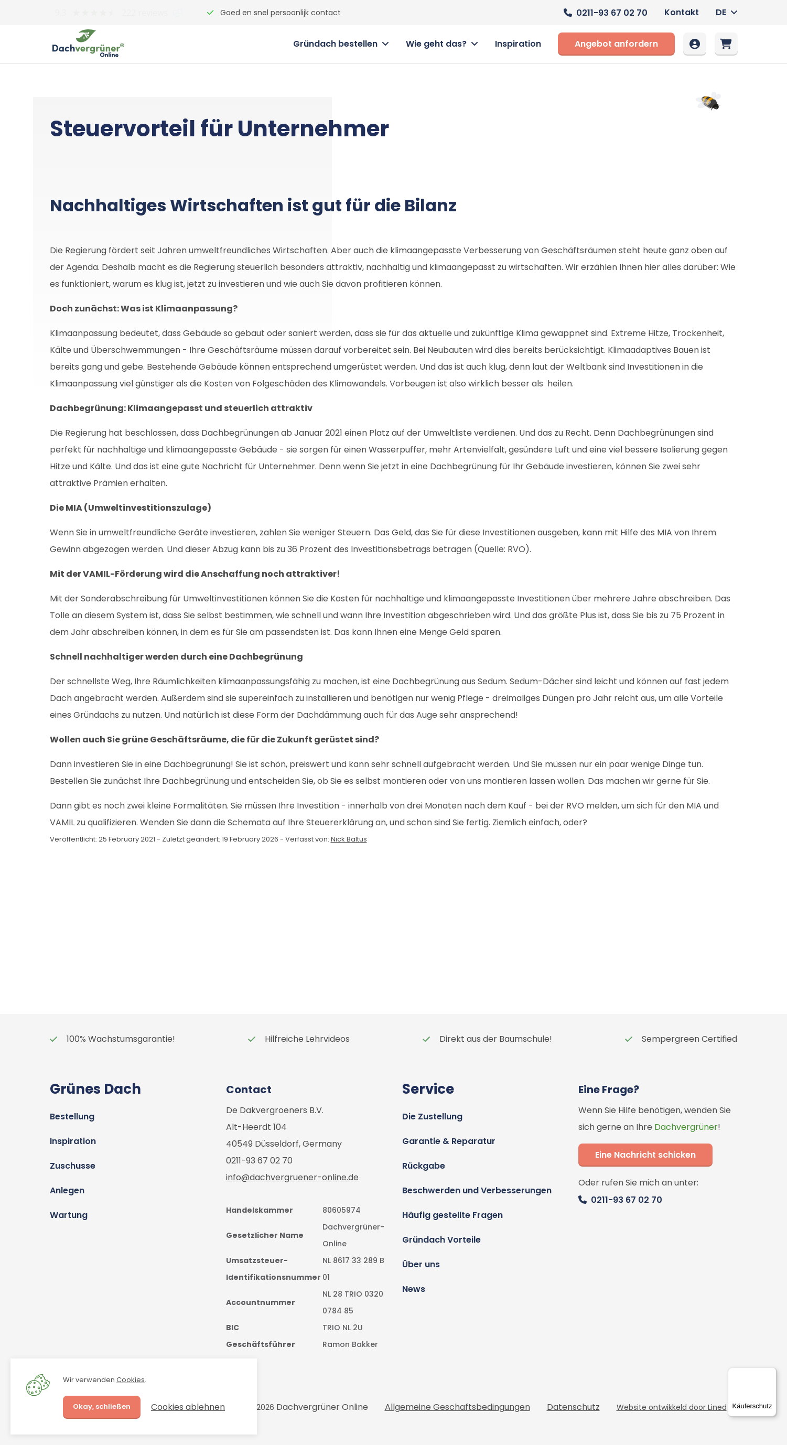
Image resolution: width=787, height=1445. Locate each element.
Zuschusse (72, 1166)
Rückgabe (423, 1166)
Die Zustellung (432, 1116)
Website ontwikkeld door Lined (672, 1407)
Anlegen (67, 1190)
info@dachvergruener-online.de (292, 1177)
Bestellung (72, 1116)
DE (721, 12)
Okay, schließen (102, 1406)
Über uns (421, 1264)
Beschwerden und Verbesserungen (477, 1190)
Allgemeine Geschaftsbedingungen (457, 1407)
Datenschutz (573, 1407)
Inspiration (518, 44)
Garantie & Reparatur (448, 1141)
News (413, 1289)
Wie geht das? (436, 44)
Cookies (130, 1380)
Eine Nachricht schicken (645, 1155)
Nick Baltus (349, 839)
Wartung (69, 1215)
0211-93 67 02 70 (612, 13)
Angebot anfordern (616, 44)
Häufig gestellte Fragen (452, 1215)
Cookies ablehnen (188, 1407)
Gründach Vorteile (441, 1240)
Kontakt (681, 12)
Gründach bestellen (335, 44)
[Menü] (770, 1373)
